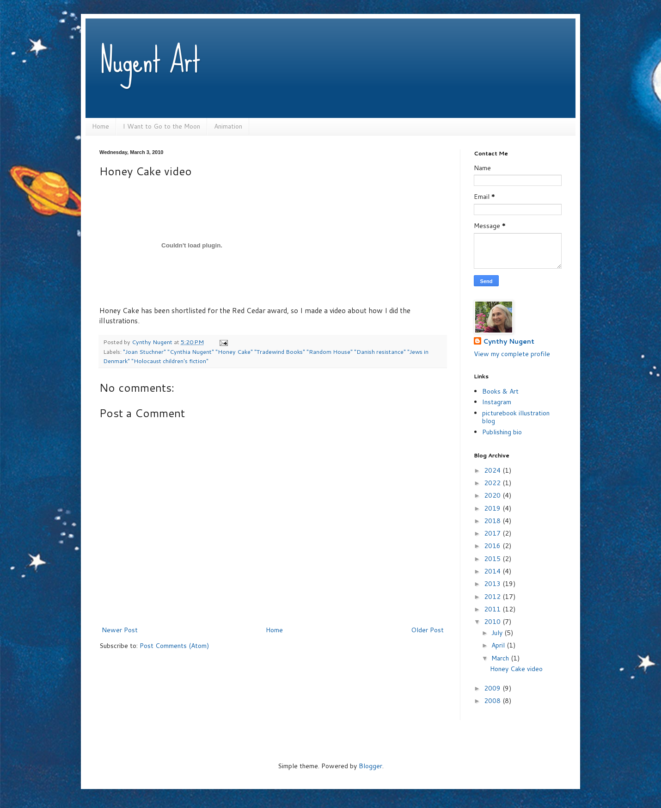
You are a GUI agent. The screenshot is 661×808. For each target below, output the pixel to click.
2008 (493, 700)
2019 (493, 508)
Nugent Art (150, 60)
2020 (493, 495)
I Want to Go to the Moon (161, 126)
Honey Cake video (516, 668)
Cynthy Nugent (508, 341)
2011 (493, 609)
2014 (493, 571)
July (497, 632)
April (499, 645)
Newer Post (120, 630)
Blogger (370, 766)
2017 (493, 533)
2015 (493, 558)
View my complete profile (512, 353)
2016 (493, 545)
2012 (493, 596)
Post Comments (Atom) (174, 645)
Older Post (427, 630)
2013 (493, 583)
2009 (493, 688)
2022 (493, 482)
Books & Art (500, 391)
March (501, 658)
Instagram (496, 402)
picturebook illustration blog (516, 417)
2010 (493, 621)
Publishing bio (502, 432)
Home (100, 126)
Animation (228, 126)
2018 (493, 520)
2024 (493, 470)
